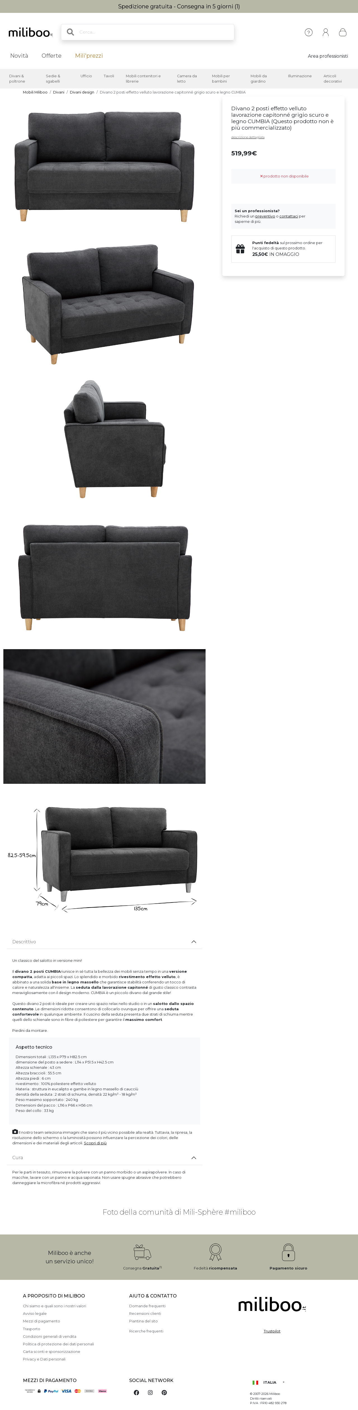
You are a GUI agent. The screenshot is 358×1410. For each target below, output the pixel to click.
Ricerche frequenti (146, 1331)
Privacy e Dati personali (44, 1359)
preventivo (265, 216)
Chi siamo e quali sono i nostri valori (54, 1306)
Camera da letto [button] (187, 78)
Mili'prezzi (89, 55)
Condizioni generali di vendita (49, 1336)
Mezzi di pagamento (41, 1321)
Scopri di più (95, 1143)
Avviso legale (35, 1313)
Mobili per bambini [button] (221, 78)
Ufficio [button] (86, 76)
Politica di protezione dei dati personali (58, 1344)
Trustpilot (272, 1331)
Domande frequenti (147, 1306)
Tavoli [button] (109, 76)
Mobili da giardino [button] (259, 78)
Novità (19, 55)
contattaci (288, 216)
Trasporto (31, 1329)
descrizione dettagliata (248, 137)
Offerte (52, 55)
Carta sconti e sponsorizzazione (51, 1352)
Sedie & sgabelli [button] (53, 78)
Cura (17, 1157)
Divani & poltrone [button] (17, 78)
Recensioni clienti (145, 1313)
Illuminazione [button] (300, 76)
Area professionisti (328, 56)
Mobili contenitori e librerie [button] (143, 78)
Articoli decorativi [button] (333, 78)
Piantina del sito (143, 1321)
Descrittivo (24, 941)
